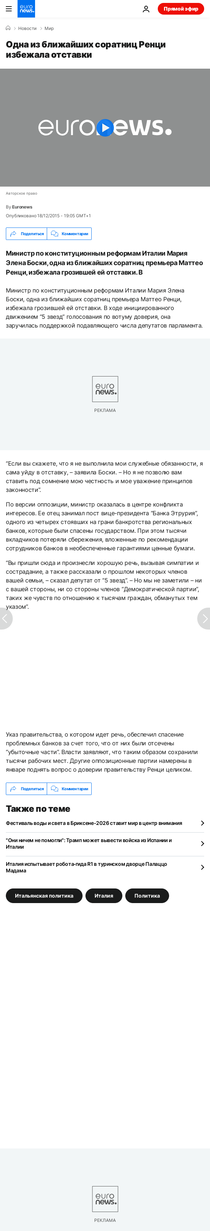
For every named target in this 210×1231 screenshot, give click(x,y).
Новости (27, 28)
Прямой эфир (181, 8)
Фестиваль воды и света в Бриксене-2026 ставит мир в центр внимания (94, 823)
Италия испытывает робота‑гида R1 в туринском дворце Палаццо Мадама (86, 867)
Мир (49, 28)
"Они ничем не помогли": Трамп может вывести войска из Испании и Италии (88, 843)
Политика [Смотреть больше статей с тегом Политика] (147, 895)
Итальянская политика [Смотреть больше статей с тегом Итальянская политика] (44, 895)
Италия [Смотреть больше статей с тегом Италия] (104, 895)
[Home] (8, 28)
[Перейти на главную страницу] (26, 9)
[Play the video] (105, 128)
